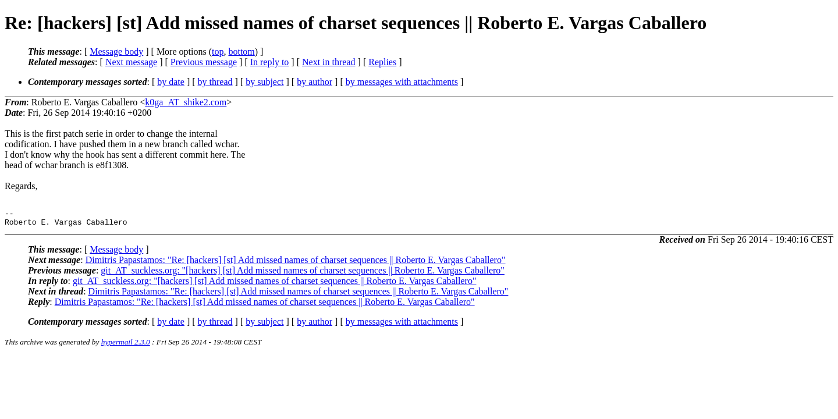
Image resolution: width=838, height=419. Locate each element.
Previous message (204, 62)
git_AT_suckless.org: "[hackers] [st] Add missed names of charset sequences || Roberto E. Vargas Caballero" (303, 274)
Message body (116, 51)
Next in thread (329, 62)
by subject (264, 82)
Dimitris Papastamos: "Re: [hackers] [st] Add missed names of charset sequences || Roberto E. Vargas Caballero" (296, 263)
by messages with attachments (402, 82)
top (217, 51)
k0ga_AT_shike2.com (185, 102)
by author (314, 82)
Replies (382, 62)
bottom (241, 51)
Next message (131, 62)
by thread (215, 82)
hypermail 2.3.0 (125, 345)
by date (170, 82)
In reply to (269, 62)
